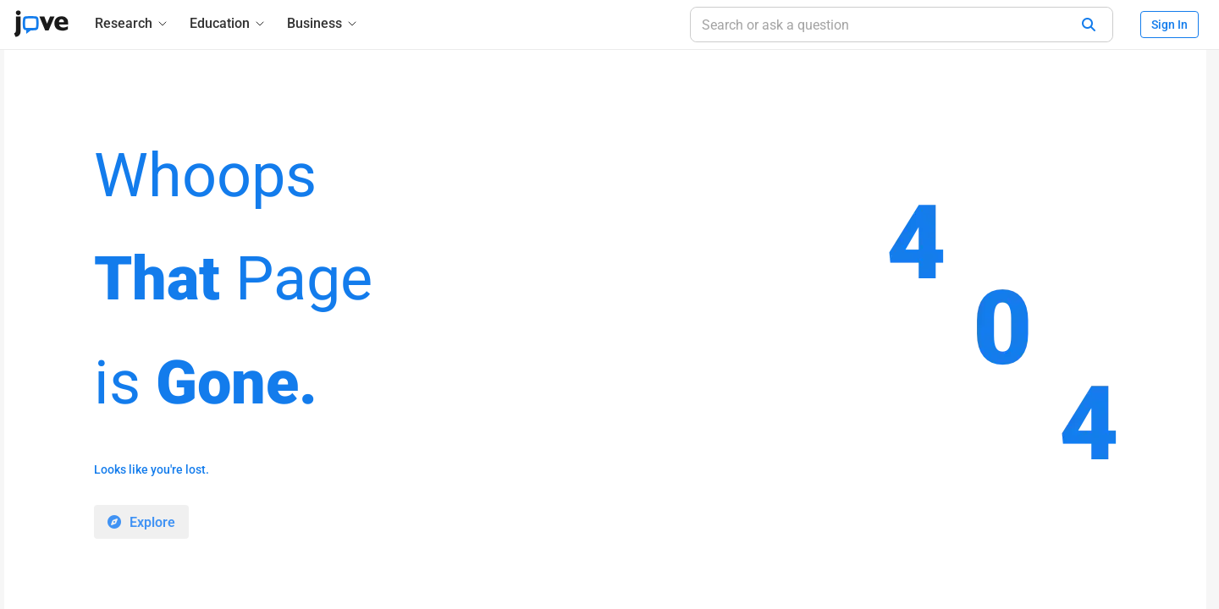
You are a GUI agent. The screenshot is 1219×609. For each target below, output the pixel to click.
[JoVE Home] (41, 23)
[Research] (132, 23)
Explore (152, 522)
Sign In (1169, 24)
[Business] (323, 23)
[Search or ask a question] (901, 24)
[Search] (1089, 24)
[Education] (228, 23)
